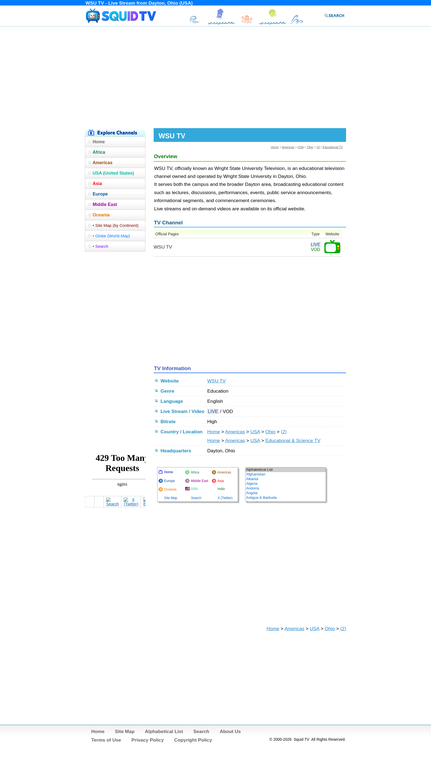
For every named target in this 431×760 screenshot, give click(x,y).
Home (275, 147)
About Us (230, 731)
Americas (288, 147)
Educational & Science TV (292, 440)
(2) (318, 147)
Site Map (124, 731)
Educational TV (333, 147)
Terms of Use (106, 740)
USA (301, 147)
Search (201, 731)
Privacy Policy (147, 740)
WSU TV (216, 381)
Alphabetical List (164, 731)
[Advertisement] (215, 76)
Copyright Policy (193, 740)
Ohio (310, 147)
